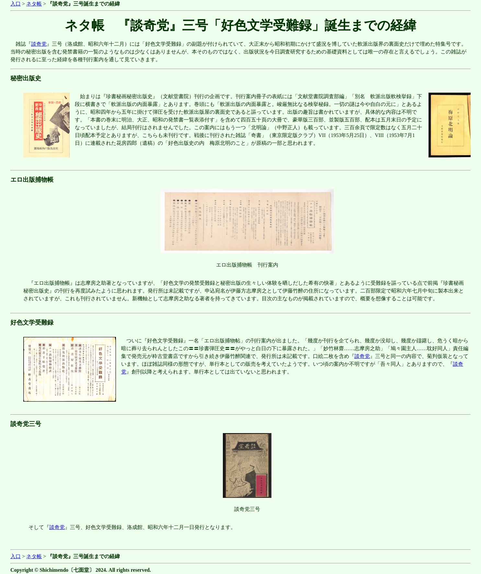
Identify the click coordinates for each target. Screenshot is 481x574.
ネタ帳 (34, 3)
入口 (15, 3)
